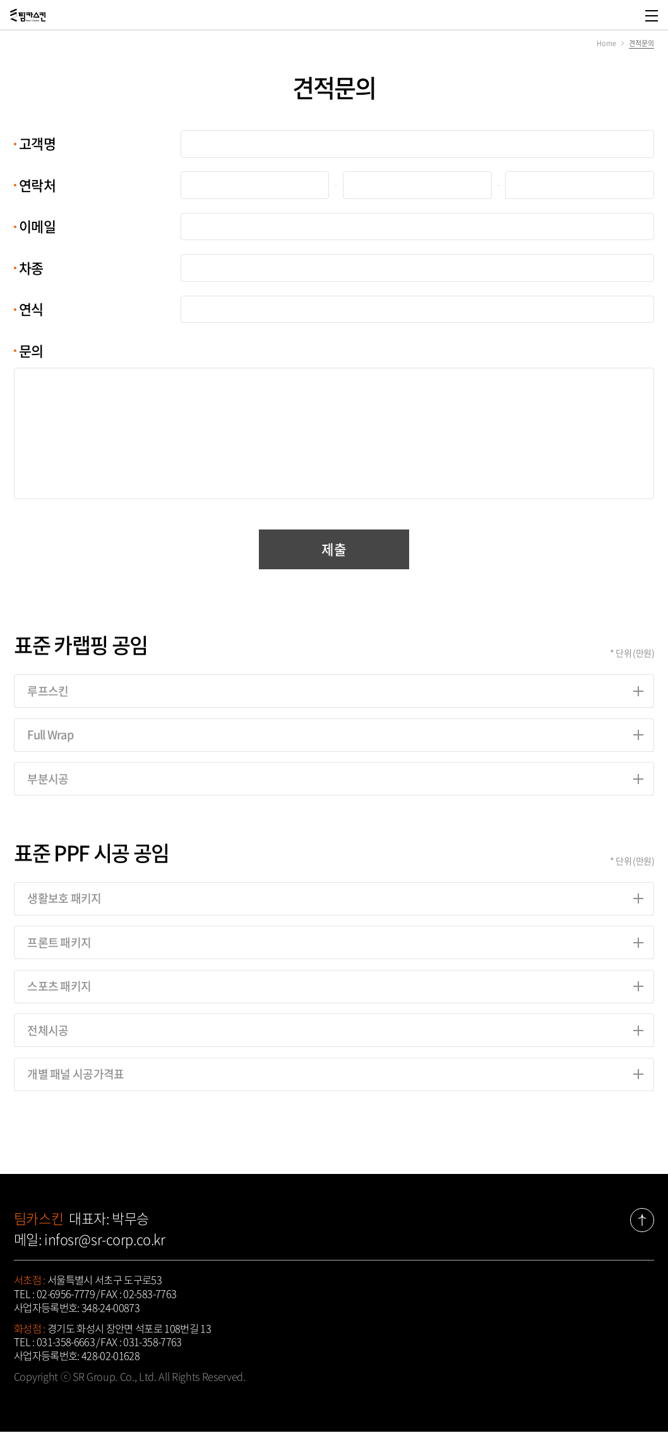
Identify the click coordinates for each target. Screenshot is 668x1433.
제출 (333, 550)
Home (606, 43)
